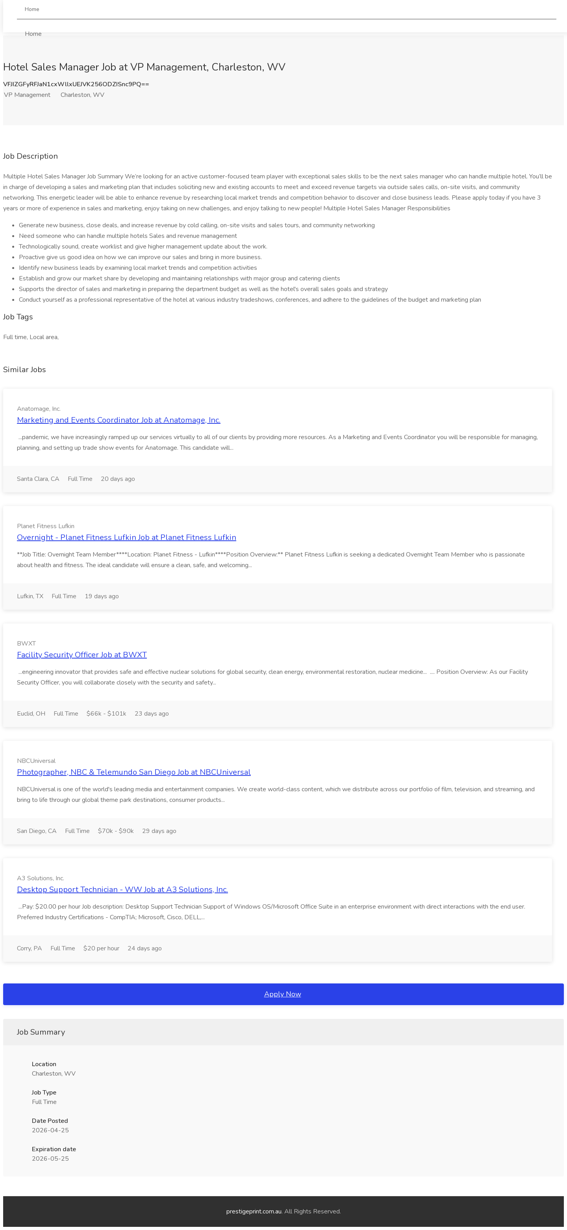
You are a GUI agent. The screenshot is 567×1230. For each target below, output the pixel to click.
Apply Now (282, 994)
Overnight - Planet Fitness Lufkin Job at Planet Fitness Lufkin (126, 537)
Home (33, 14)
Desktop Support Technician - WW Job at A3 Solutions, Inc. (122, 889)
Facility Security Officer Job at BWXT (82, 654)
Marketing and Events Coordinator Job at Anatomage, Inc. (118, 420)
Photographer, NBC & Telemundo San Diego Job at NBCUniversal (134, 772)
